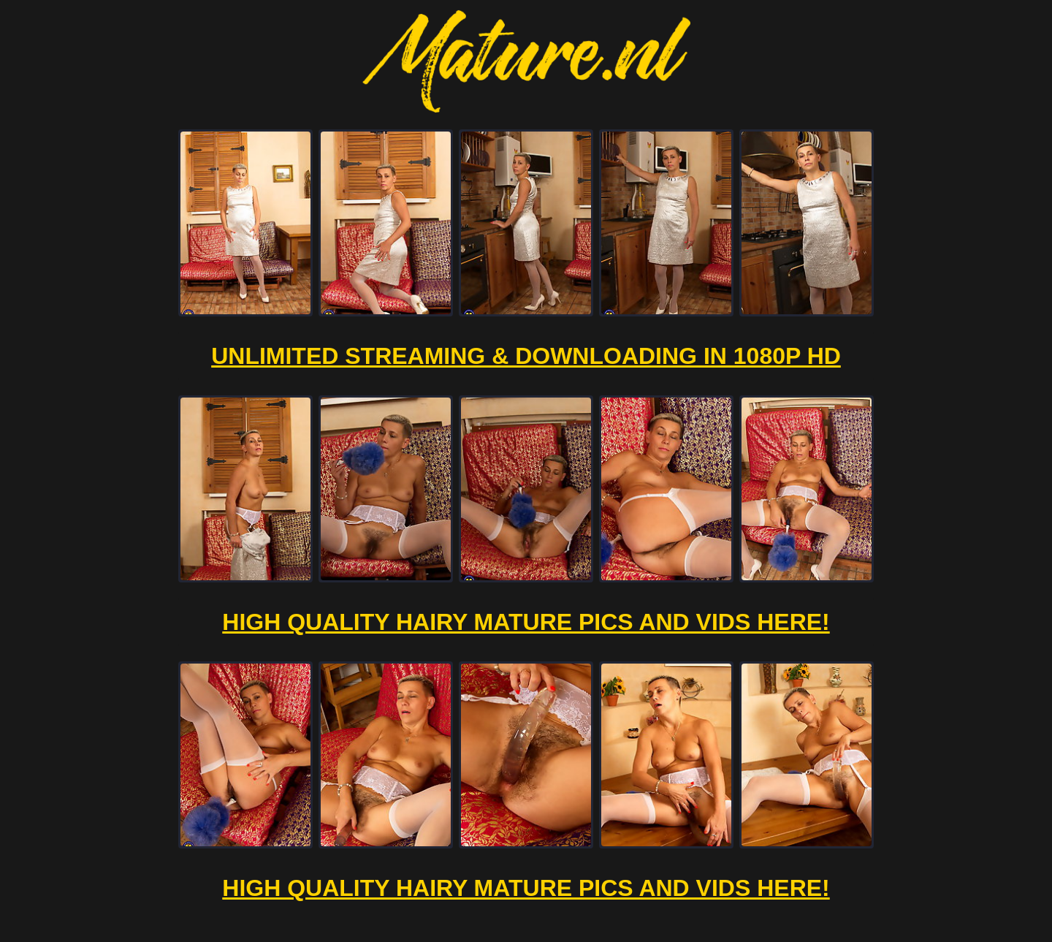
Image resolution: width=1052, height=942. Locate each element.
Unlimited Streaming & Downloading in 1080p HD (526, 356)
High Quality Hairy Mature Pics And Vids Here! (525, 622)
